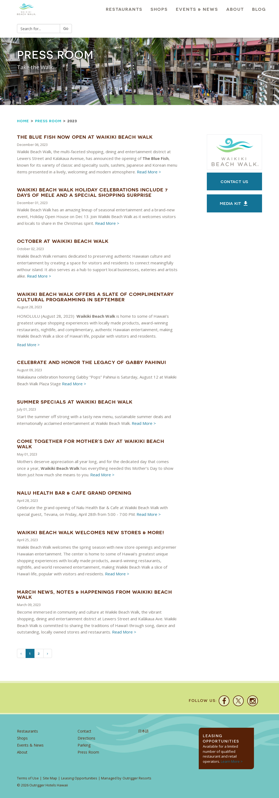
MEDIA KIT (234, 203)
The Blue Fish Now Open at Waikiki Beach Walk (85, 137)
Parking (84, 745)
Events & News (197, 9)
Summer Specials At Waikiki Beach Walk (74, 402)
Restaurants (124, 9)
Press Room (48, 120)
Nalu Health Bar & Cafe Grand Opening (74, 493)
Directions (86, 738)
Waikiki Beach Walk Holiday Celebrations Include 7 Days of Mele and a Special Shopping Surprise (92, 192)
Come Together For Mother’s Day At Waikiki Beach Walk (90, 443)
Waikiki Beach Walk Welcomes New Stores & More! (90, 532)
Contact (84, 731)
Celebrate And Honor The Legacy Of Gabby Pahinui (91, 362)
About (235, 9)
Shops (159, 9)
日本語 (143, 731)
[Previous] (21, 653)
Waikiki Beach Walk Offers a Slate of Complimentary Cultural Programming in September (95, 296)
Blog (259, 9)
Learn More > (232, 761)
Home (23, 120)
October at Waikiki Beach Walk (63, 241)
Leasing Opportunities (79, 778)
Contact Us (234, 181)
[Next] (47, 653)
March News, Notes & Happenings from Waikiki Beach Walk (94, 594)
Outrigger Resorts (137, 778)
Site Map (50, 778)
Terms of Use (28, 778)
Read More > (149, 171)
